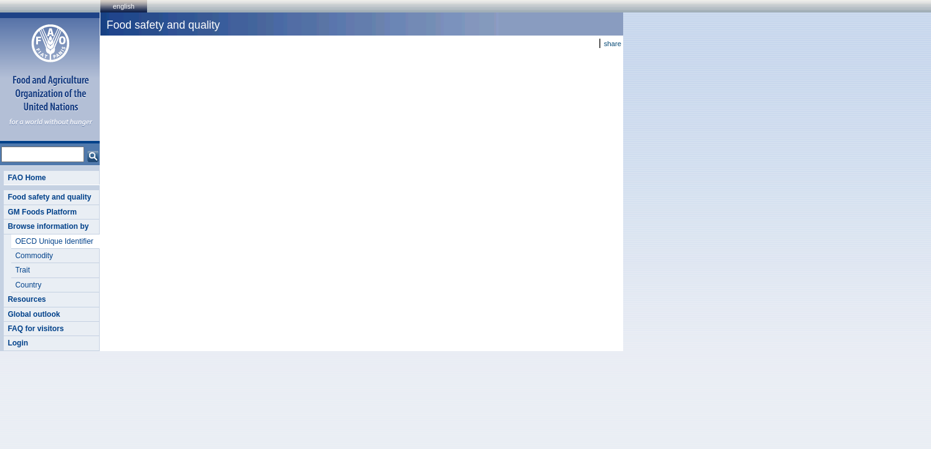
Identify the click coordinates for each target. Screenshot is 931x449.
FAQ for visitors (35, 328)
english (124, 6)
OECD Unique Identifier (54, 241)
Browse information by (47, 226)
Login (17, 343)
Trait (22, 270)
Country (28, 285)
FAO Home (26, 177)
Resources (26, 299)
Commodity (34, 255)
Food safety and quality (49, 197)
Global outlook (33, 314)
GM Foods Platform (42, 212)
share (612, 43)
